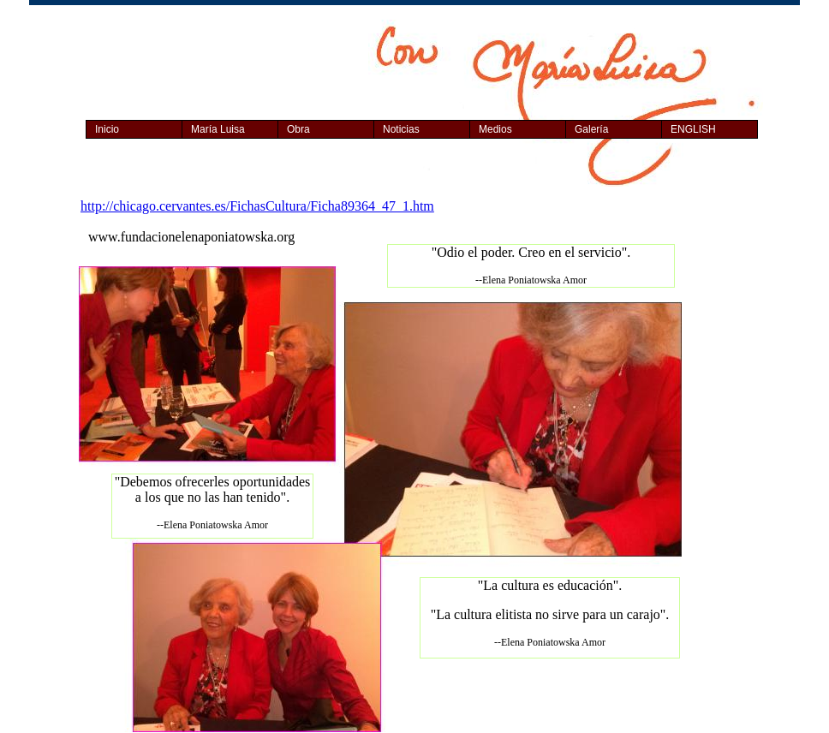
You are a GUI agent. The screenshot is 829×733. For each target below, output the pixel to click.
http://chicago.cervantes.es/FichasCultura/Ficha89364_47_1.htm (257, 206)
